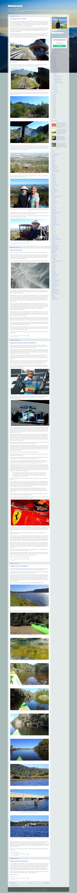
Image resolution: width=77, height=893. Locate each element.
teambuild (53, 273)
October (55, 70)
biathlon (53, 160)
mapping (53, 231)
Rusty (53, 266)
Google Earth (54, 213)
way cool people (54, 289)
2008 (54, 113)
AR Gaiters (53, 52)
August (55, 73)
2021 (54, 65)
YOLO (52, 296)
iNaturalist (53, 217)
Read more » (12, 876)
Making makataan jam (60, 136)
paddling (17, 855)
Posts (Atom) (16, 885)
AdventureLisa (15, 6)
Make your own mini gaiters (61, 122)
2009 (54, 111)
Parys (52, 254)
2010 (54, 110)
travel (53, 278)
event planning (54, 190)
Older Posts (46, 882)
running (53, 265)
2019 (54, 96)
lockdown (53, 228)
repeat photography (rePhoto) (56, 261)
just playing (53, 221)
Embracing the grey (16, 250)
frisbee (53, 204)
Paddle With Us (54, 250)
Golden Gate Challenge (55, 212)
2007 (54, 114)
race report (53, 255)
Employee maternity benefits (19, 861)
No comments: (23, 335)
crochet (53, 182)
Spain (53, 270)
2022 (54, 64)
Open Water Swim (55, 246)
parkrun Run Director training (61, 129)
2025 (54, 59)
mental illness (54, 235)
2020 (54, 94)
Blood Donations (54, 166)
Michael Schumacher (17, 357)
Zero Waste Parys (54, 299)
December (55, 67)
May (54, 86)
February (55, 91)
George (13, 244)
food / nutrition (54, 197)
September (56, 71)
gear (52, 208)
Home (29, 882)
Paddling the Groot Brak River (19, 566)
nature (53, 240)
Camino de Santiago (55, 171)
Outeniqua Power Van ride (18, 19)
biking (53, 163)
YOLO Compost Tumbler (55, 53)
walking (53, 288)
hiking (53, 216)
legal (52, 227)
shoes (53, 269)
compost (53, 178)
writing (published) (55, 293)
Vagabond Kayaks (54, 284)
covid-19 (53, 181)
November (55, 68)
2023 (54, 62)
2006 (54, 116)
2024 (54, 61)
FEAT (52, 194)
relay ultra (53, 259)
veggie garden (54, 285)
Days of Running (54, 185)
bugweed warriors (55, 170)
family (53, 193)
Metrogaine (53, 236)
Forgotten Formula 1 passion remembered (23, 343)
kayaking (13, 855)
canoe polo (53, 174)
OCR (52, 243)
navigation (53, 242)
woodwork (53, 292)
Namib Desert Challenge (56, 239)
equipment (53, 189)
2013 (54, 105)
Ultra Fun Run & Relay (55, 280)
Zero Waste (53, 297)
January (55, 92)
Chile (52, 175)
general (13, 560)
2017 (54, 99)
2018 (54, 97)
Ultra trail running (54, 281)
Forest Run (53, 201)
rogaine (53, 262)
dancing (53, 183)
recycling (53, 258)
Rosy (52, 263)
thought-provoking (55, 274)
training (53, 277)
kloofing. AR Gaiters (55, 224)
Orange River (54, 247)
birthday (53, 164)
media (53, 232)
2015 (54, 102)
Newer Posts (12, 882)
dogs (52, 186)
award (53, 159)
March (55, 89)
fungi (52, 205)
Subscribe (59, 46)
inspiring (53, 220)
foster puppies (54, 202)
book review (54, 167)
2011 (54, 108)
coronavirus (53, 179)
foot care (53, 198)
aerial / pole (54, 155)
